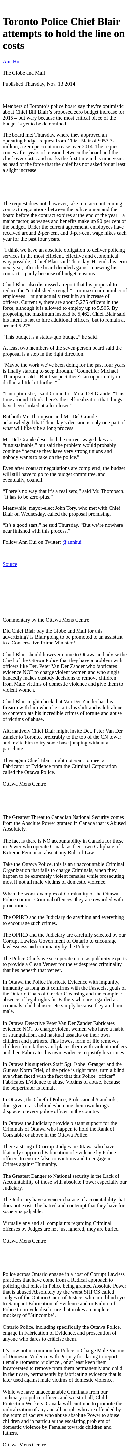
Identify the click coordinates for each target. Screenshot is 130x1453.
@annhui (71, 542)
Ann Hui (12, 61)
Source (10, 564)
